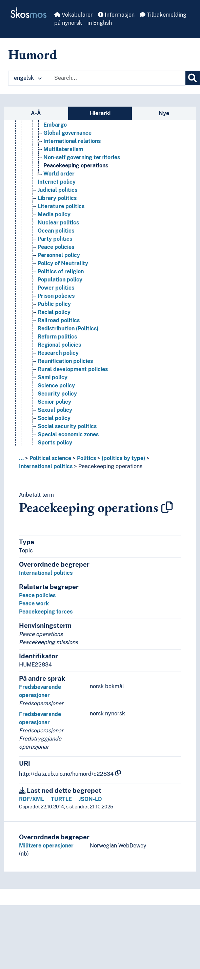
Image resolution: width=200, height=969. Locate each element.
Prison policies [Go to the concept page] (56, 321)
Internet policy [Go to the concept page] (57, 207)
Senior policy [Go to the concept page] (54, 427)
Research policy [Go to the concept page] (58, 379)
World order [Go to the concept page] (59, 199)
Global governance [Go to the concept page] (67, 159)
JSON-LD (90, 799)
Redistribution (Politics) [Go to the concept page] (68, 354)
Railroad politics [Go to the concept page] (59, 346)
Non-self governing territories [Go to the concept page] (81, 183)
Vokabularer (73, 15)
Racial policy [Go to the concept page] (54, 338)
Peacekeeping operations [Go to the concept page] (75, 191)
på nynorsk (68, 23)
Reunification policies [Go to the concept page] (65, 387)
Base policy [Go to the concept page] (58, 142)
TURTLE (61, 799)
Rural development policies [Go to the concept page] (73, 395)
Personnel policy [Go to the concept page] (59, 281)
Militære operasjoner (46, 845)
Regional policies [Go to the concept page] (59, 370)
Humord (32, 54)
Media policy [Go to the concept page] (54, 240)
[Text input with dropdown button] (117, 78)
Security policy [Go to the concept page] (57, 419)
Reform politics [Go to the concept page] (57, 362)
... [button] (21, 458)
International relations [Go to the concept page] (72, 167)
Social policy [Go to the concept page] (54, 444)
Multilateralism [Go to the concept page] (63, 175)
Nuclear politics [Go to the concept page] (58, 248)
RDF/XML (31, 799)
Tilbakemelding (163, 15)
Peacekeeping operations (110, 466)
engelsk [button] (28, 78)
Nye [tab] (164, 113)
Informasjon (116, 15)
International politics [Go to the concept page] (64, 134)
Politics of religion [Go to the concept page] (61, 297)
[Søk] (192, 78)
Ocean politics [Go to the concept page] (56, 256)
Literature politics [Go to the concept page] (61, 232)
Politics (86, 458)
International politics (46, 466)
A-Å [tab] (36, 113)
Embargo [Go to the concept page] (55, 150)
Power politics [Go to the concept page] (56, 313)
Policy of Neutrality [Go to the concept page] (63, 289)
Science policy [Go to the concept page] (56, 411)
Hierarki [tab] (100, 113)
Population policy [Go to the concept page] (60, 305)
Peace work (34, 603)
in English (99, 23)
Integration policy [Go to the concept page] (60, 126)
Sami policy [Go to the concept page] (52, 403)
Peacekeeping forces (46, 611)
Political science (50, 458)
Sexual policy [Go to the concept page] (55, 436)
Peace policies (37, 595)
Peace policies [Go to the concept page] (56, 273)
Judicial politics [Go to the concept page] (57, 216)
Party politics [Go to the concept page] (55, 264)
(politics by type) (123, 458)
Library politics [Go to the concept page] (57, 224)
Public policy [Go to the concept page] (54, 330)
